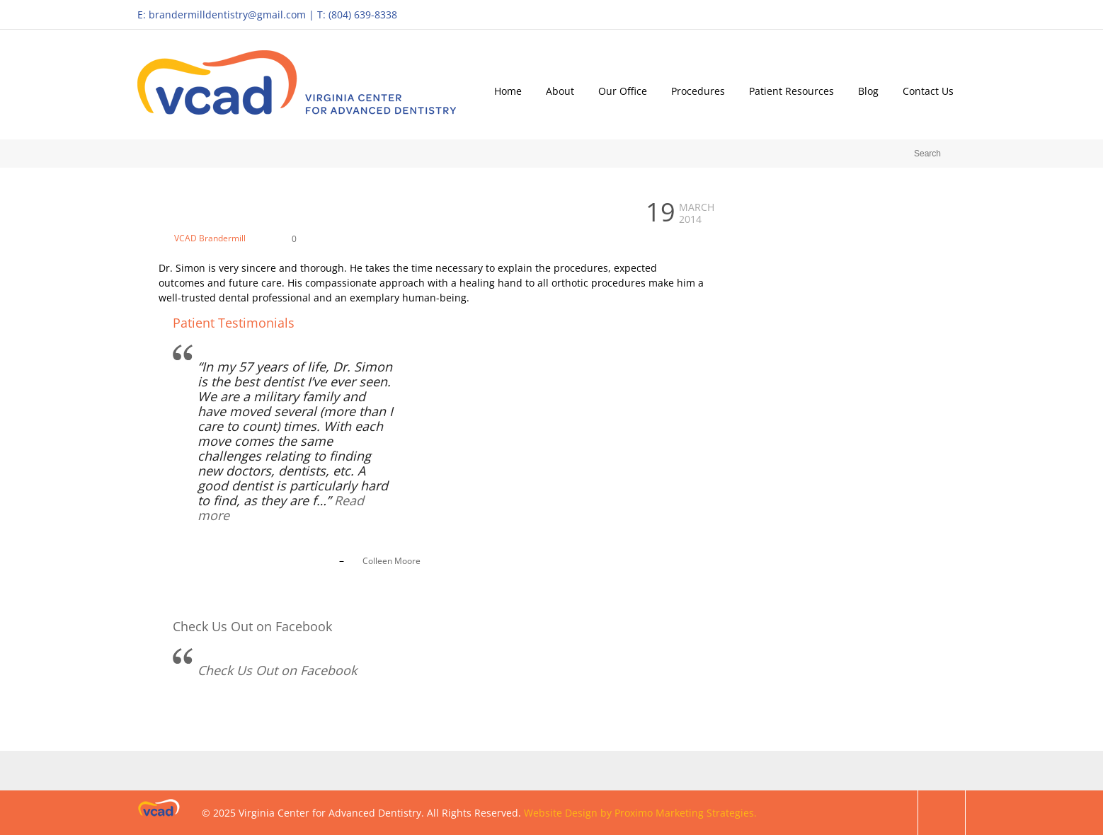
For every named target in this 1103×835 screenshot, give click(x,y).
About (560, 91)
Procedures (698, 91)
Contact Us (928, 91)
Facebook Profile (951, 14)
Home (508, 91)
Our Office (622, 91)
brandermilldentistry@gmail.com (227, 14)
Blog (868, 91)
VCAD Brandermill (210, 238)
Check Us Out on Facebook (252, 626)
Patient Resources (791, 91)
